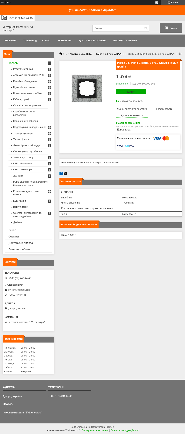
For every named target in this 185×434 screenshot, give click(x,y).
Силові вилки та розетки (27, 105)
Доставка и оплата (92, 40)
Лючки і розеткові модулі (27, 145)
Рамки (98, 53)
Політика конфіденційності (125, 430)
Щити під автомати (24, 87)
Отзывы (13, 236)
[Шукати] (146, 28)
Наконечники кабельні (25, 121)
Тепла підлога (21, 139)
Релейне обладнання (25, 81)
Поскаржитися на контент (95, 430)
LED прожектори (22, 169)
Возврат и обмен (125, 40)
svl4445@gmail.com (19, 289)
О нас (46, 40)
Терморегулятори (23, 133)
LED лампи (19, 200)
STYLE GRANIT (114, 53)
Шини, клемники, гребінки (27, 93)
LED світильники (22, 163)
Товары (28, 40)
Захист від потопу (23, 157)
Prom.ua (110, 427)
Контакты (65, 40)
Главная (10, 40)
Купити (131, 91)
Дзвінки (17, 222)
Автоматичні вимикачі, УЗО (28, 75)
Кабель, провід (21, 99)
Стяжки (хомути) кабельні (27, 151)
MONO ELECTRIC (81, 53)
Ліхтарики (18, 175)
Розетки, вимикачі (23, 69)
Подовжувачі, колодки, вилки (29, 127)
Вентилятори (20, 206)
